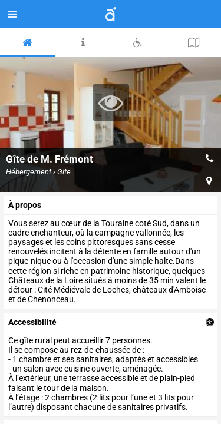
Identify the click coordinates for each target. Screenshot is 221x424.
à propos (24, 205)
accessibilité (32, 322)
